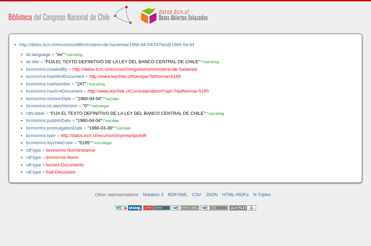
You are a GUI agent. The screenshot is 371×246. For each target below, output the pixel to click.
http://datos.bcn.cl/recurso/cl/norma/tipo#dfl (103, 135)
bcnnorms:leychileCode (49, 142)
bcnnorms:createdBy (46, 69)
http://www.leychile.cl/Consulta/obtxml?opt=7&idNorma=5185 (148, 91)
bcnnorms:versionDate (48, 98)
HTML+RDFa (235, 194)
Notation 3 (153, 194)
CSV (196, 194)
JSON (212, 194)
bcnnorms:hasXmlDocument (54, 91)
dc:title (32, 61)
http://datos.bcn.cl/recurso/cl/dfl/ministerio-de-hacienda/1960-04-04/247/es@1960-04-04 (107, 44)
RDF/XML (178, 194)
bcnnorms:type (40, 135)
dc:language (38, 54)
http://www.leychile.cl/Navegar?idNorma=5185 (135, 76)
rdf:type (33, 150)
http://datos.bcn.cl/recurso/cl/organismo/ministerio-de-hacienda (135, 69)
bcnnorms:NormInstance (70, 150)
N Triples (262, 194)
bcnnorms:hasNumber (48, 83)
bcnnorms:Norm (62, 157)
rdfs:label (35, 113)
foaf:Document (60, 172)
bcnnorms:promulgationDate (54, 128)
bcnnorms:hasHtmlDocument (55, 76)
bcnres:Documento (65, 164)
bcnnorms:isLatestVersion (51, 105)
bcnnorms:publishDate (48, 120)
